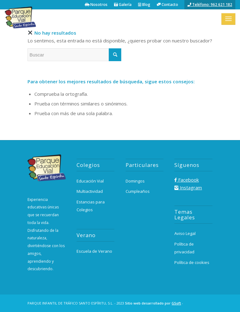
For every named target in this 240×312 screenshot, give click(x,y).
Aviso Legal (185, 233)
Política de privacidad (184, 248)
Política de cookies (191, 262)
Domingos (135, 181)
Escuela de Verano (94, 251)
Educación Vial (90, 181)
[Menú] (228, 18)
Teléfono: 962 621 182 (210, 4)
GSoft (176, 303)
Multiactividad (90, 191)
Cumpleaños (138, 191)
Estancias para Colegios (91, 205)
